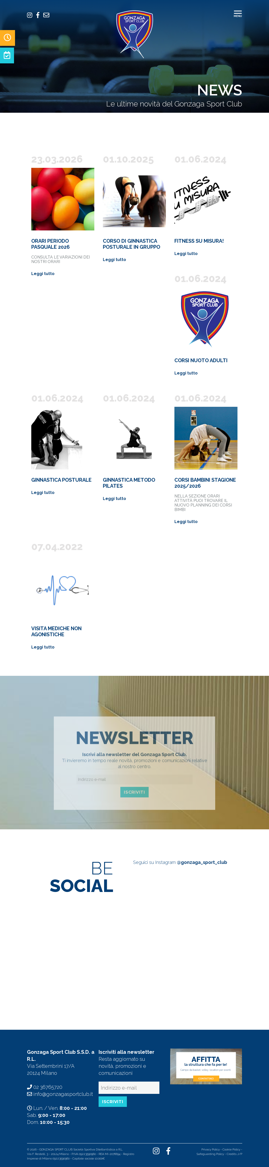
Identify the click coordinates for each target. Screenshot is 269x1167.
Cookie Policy (231, 1149)
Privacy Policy (210, 1149)
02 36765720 (47, 1087)
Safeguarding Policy (210, 1154)
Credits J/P (234, 1154)
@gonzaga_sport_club (202, 862)
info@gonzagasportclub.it (63, 1094)
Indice (110, 1158)
